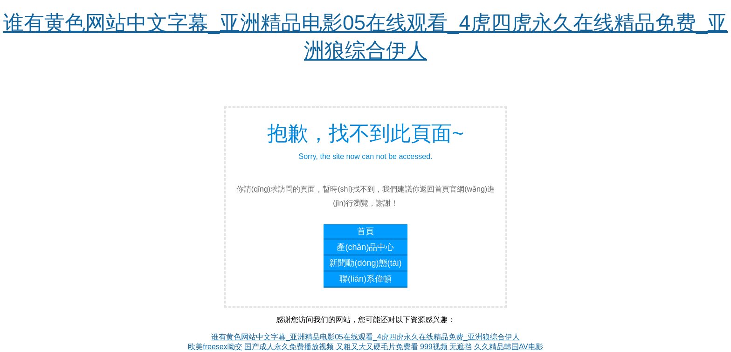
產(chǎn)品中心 (365, 247)
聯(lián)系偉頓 (365, 278)
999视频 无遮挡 (446, 347)
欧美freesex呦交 (215, 347)
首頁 (365, 231)
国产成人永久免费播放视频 (289, 347)
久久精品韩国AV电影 (508, 347)
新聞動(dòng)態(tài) (365, 263)
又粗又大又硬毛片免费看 (377, 347)
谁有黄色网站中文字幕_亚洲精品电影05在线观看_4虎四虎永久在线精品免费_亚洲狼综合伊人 (365, 337)
